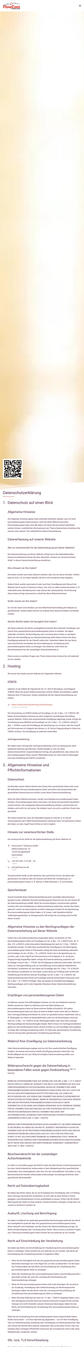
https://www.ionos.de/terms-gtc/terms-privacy (32, 704)
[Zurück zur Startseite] (11, 5)
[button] (80, 5)
